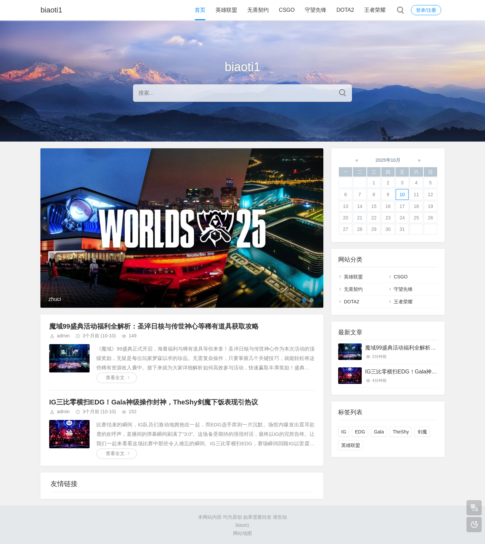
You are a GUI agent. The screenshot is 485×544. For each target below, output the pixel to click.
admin (63, 335)
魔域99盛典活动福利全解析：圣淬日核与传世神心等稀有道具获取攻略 (154, 326)
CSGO (287, 10)
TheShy (401, 431)
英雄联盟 (226, 10)
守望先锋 (315, 10)
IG (343, 431)
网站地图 (242, 533)
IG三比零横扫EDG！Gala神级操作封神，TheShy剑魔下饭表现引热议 (153, 402)
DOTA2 (345, 10)
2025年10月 (388, 160)
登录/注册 (426, 10)
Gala (379, 431)
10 (402, 194)
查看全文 (115, 377)
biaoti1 (51, 10)
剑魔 (422, 431)
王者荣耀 (375, 10)
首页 (200, 10)
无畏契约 (258, 10)
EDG (360, 431)
